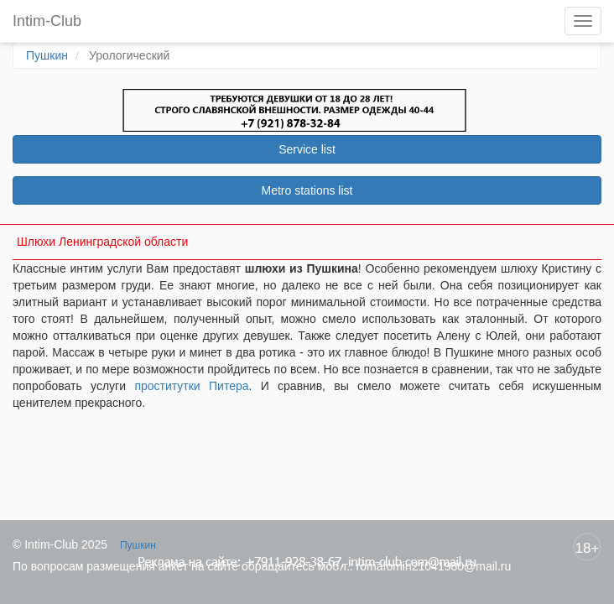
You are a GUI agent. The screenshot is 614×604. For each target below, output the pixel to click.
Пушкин (47, 55)
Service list (307, 149)
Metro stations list (307, 190)
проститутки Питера (191, 386)
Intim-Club (47, 21)
